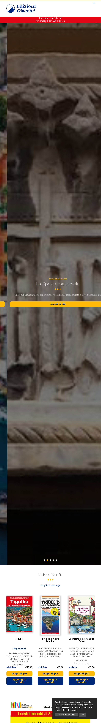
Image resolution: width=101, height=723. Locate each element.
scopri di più (19, 673)
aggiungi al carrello (19, 681)
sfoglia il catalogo (50, 585)
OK (82, 714)
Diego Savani (19, 648)
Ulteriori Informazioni (66, 714)
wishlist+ (11, 667)
